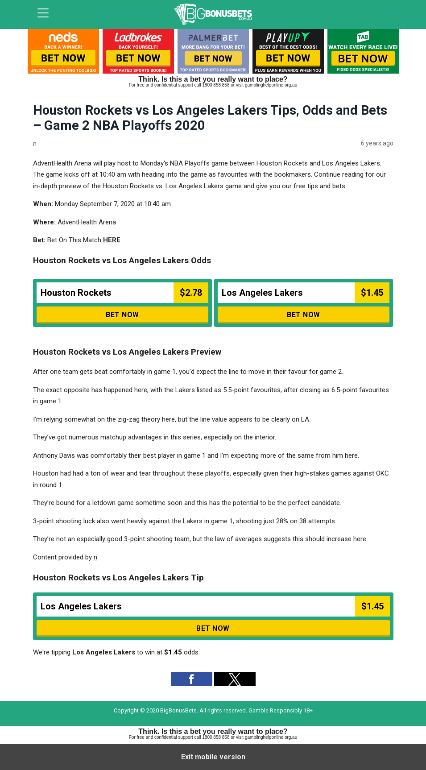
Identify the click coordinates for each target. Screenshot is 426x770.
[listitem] (63, 53)
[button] (191, 679)
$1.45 (173, 652)
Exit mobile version (213, 757)
